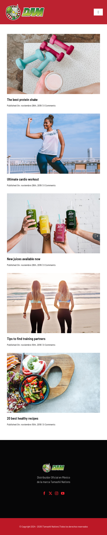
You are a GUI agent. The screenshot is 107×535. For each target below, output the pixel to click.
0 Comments (49, 105)
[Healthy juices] (53, 194)
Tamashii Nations (51, 526)
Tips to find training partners (26, 339)
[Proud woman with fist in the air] (53, 115)
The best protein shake (22, 100)
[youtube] (62, 493)
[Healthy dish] (53, 354)
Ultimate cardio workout (23, 179)
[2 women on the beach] (53, 274)
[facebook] (44, 493)
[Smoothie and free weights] (53, 35)
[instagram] (56, 493)
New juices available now (23, 259)
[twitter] (50, 493)
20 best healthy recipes (22, 418)
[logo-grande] (25, 4)
